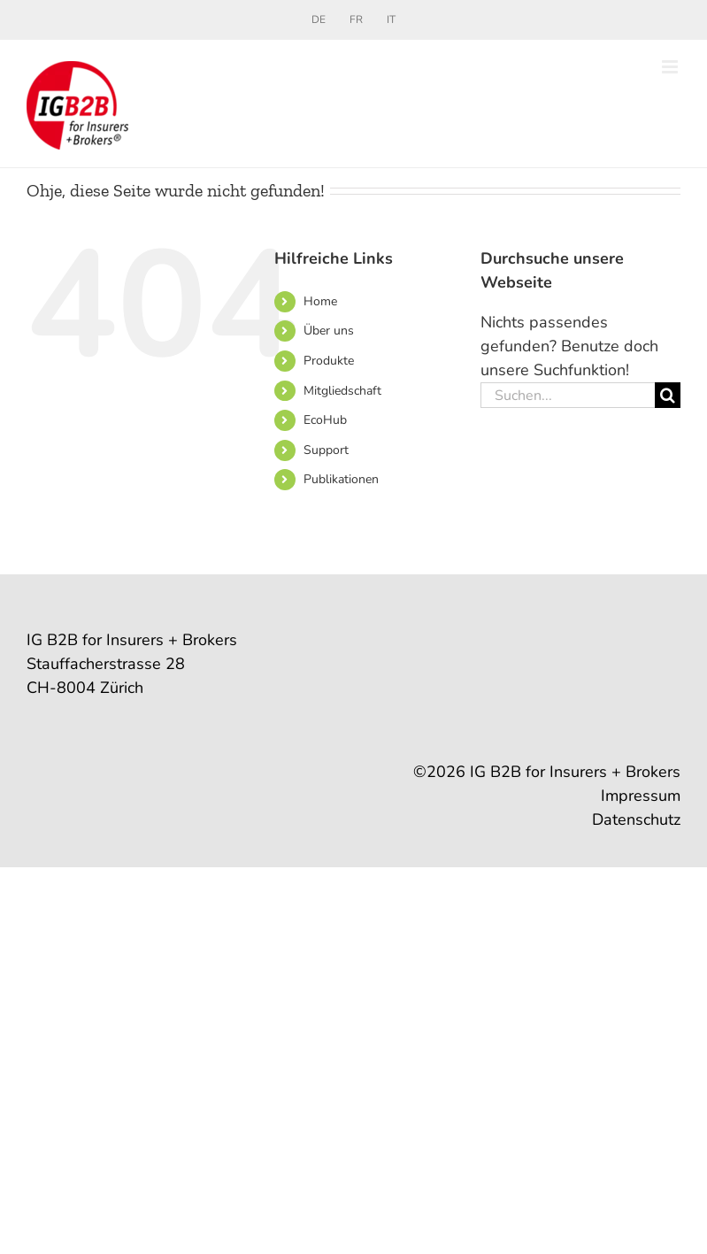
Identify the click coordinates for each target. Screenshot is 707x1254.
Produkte (329, 360)
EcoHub (325, 420)
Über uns (329, 330)
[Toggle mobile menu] (671, 67)
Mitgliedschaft (342, 390)
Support (326, 450)
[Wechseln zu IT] (391, 19)
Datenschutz (636, 819)
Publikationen (341, 479)
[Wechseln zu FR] (356, 19)
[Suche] (667, 395)
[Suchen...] (567, 395)
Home (320, 301)
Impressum (640, 795)
